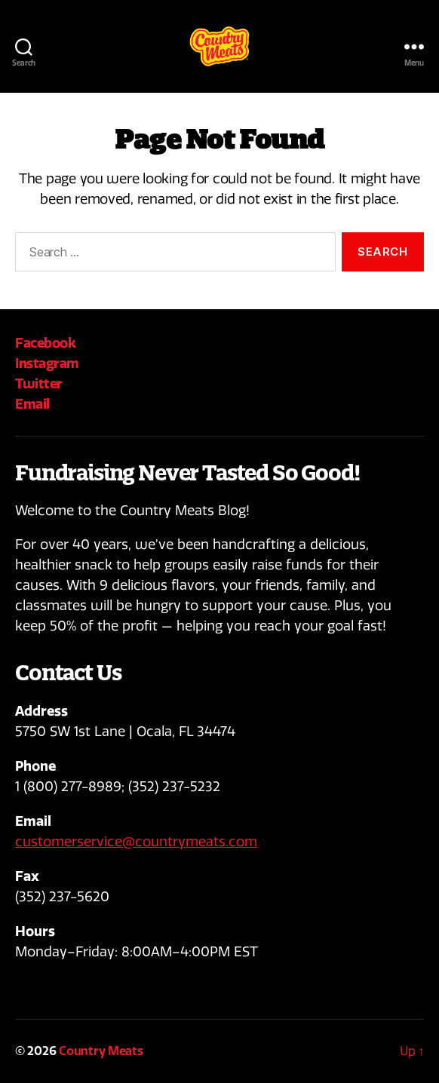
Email (32, 404)
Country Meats (101, 1051)
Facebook (45, 342)
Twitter (39, 383)
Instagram (47, 363)
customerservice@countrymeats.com (136, 841)
